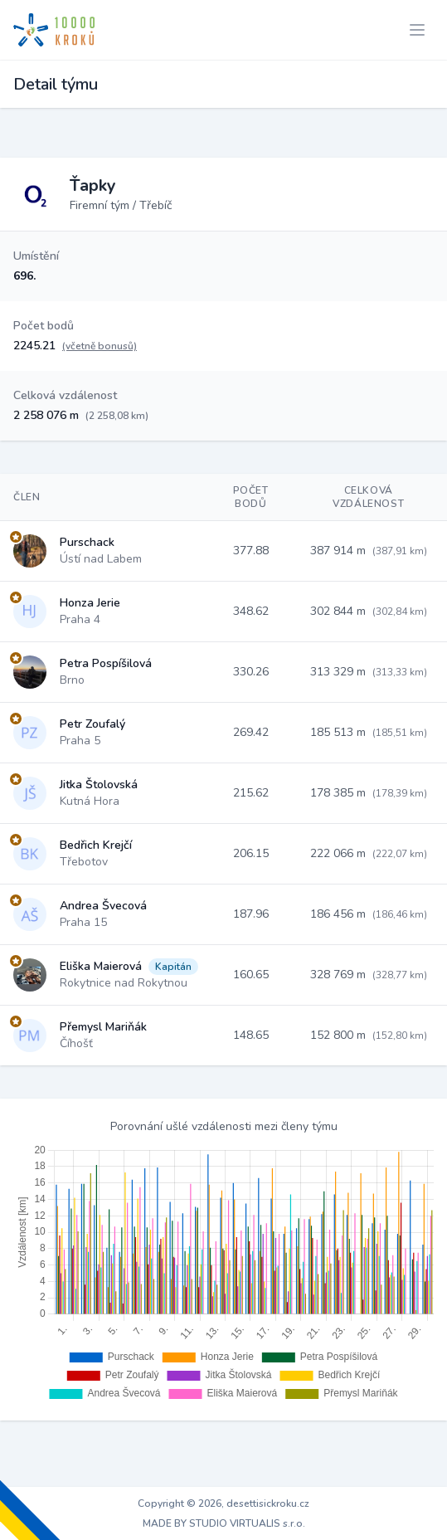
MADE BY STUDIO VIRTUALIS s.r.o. (224, 1523)
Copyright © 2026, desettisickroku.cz (223, 1503)
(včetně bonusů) (99, 346)
